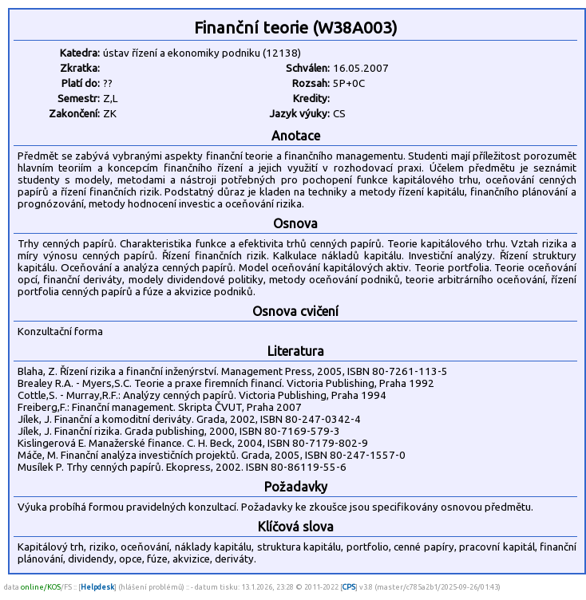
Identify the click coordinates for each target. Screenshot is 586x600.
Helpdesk (97, 586)
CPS (348, 586)
